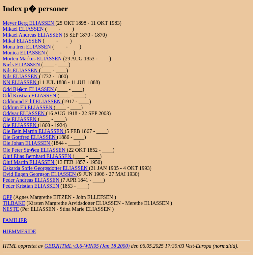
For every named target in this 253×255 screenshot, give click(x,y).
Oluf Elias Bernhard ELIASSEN (37, 156)
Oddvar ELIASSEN (24, 113)
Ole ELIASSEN (20, 119)
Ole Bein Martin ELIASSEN (34, 131)
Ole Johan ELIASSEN (27, 143)
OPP (7, 197)
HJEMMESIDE (19, 231)
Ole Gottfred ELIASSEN (30, 137)
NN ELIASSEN (20, 82)
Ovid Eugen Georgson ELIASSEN (40, 174)
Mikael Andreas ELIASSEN (33, 35)
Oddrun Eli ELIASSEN (28, 107)
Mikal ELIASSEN (23, 41)
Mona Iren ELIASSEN (27, 46)
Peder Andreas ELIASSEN (32, 180)
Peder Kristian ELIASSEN (32, 186)
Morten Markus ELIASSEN (33, 58)
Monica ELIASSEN (24, 52)
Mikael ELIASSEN (24, 29)
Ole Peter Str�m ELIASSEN (35, 150)
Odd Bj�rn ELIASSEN (29, 89)
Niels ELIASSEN (22, 64)
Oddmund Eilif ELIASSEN (32, 101)
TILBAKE (14, 203)
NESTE (11, 209)
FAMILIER (15, 220)
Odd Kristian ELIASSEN (30, 95)
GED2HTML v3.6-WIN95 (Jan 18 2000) (87, 246)
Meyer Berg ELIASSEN (29, 23)
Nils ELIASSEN (21, 70)
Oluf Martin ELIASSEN (29, 162)
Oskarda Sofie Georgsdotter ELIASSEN (46, 168)
